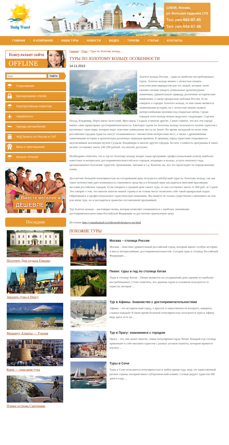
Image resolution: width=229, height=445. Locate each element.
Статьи (153, 40)
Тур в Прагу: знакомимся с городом (137, 332)
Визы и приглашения (30, 146)
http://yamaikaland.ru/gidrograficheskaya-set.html (111, 222)
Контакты (175, 40)
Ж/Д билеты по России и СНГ (36, 136)
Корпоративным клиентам (34, 106)
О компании (43, 40)
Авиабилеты (24, 116)
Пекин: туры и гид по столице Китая (138, 271)
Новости (94, 40)
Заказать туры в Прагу (23, 297)
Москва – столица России (130, 240)
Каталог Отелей (27, 157)
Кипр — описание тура (23, 369)
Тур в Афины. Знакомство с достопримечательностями (153, 302)
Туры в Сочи (120, 363)
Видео (114, 40)
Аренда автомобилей (31, 126)
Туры (84, 51)
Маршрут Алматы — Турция (27, 333)
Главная (18, 40)
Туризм (133, 40)
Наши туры (70, 40)
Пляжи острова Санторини (26, 406)
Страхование (25, 86)
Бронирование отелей (31, 96)
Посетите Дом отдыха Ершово (29, 260)
